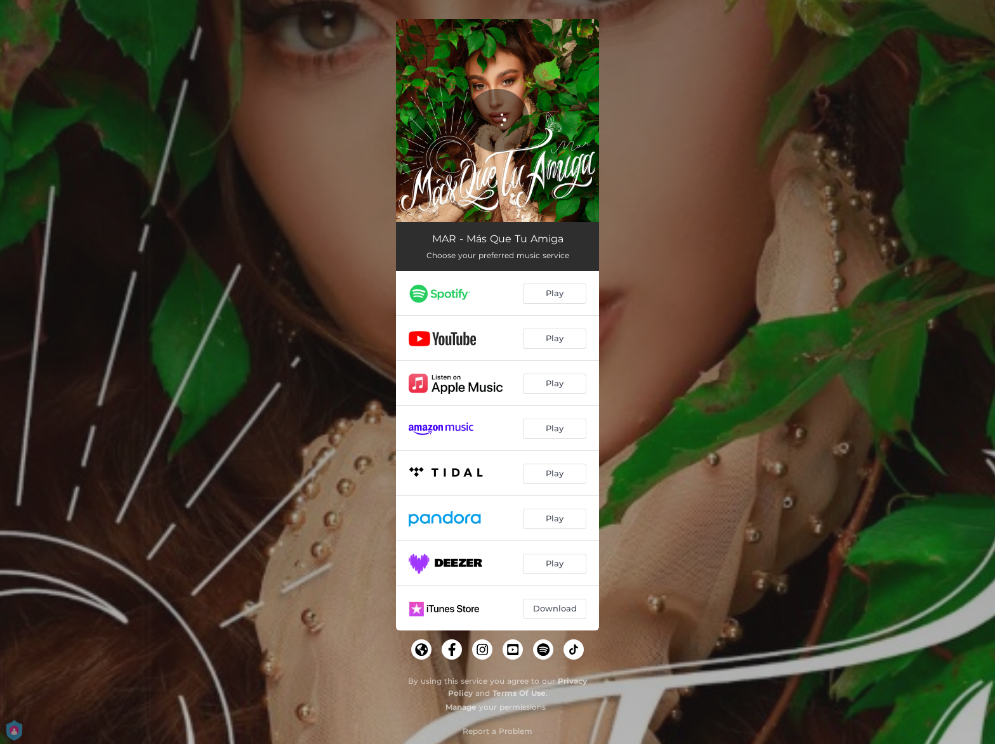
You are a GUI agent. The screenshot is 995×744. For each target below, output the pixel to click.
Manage (461, 707)
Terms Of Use (519, 693)
